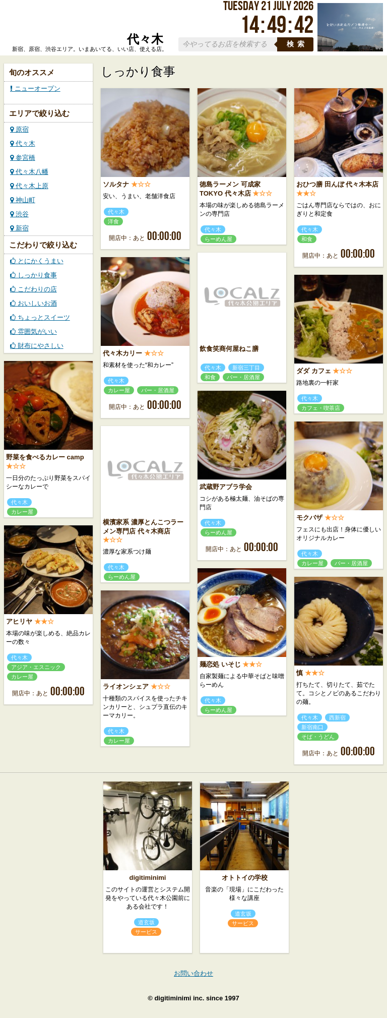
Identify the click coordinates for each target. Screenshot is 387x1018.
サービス (146, 932)
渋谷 (19, 214)
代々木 (22, 143)
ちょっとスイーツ (40, 317)
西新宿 (337, 717)
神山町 (22, 200)
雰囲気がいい (33, 331)
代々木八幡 (29, 171)
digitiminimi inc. (179, 998)
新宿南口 (312, 727)
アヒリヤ (19, 621)
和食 (306, 239)
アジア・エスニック (36, 667)
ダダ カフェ (313, 371)
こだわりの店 (33, 289)
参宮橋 (22, 157)
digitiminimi (148, 877)
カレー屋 (119, 390)
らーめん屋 (218, 239)
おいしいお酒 (33, 303)
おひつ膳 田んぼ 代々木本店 (337, 184)
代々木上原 (29, 186)
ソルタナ (116, 184)
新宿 (19, 228)
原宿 (19, 129)
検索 (297, 44)
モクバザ (309, 517)
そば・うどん (318, 737)
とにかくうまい (36, 261)
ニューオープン (35, 88)
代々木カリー (122, 353)
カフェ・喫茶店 (320, 408)
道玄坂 (146, 922)
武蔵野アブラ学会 (226, 487)
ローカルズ (87, 24)
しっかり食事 (33, 275)
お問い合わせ (193, 973)
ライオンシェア (126, 686)
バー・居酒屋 (243, 377)
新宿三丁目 (246, 368)
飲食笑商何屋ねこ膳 (229, 348)
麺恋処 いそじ (220, 664)
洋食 (113, 221)
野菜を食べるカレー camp (45, 457)
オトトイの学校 (245, 877)
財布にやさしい (36, 345)
